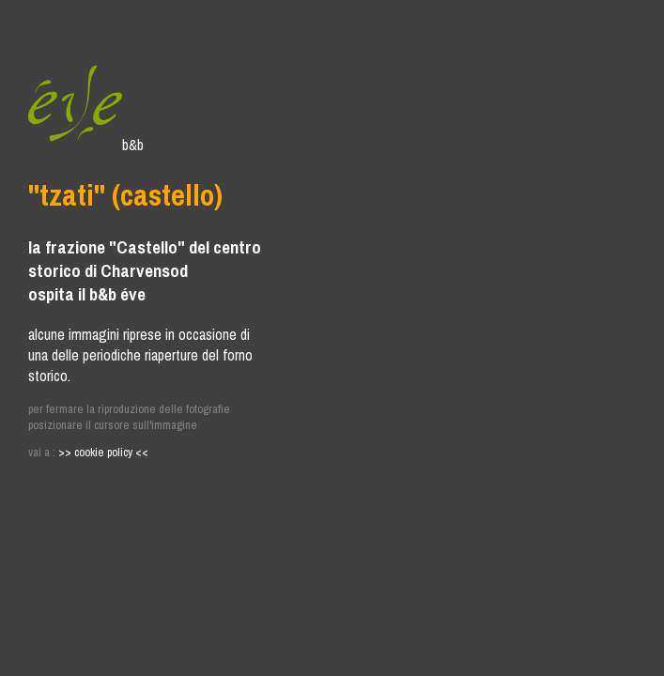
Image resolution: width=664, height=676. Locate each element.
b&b (86, 144)
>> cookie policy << (103, 452)
